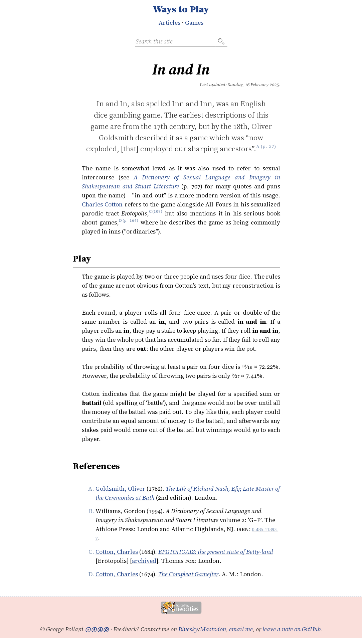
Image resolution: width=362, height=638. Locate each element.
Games (194, 22)
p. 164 (130, 222)
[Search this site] (175, 41)
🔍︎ (221, 41)
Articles (169, 22)
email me (241, 629)
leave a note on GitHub (291, 629)
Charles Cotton (102, 204)
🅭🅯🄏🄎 (97, 629)
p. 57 (268, 149)
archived (144, 560)
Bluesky (188, 629)
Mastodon (213, 629)
